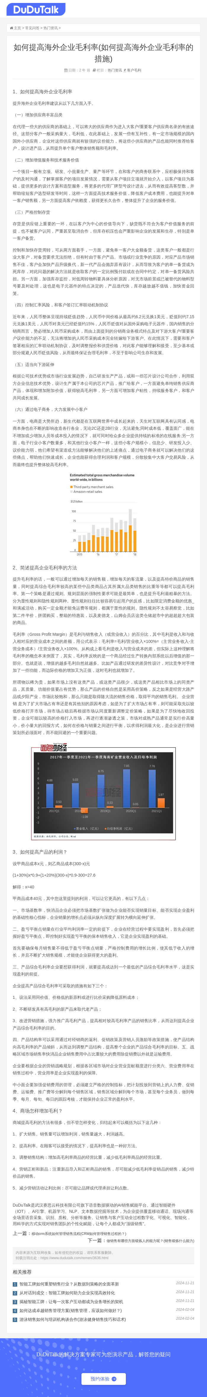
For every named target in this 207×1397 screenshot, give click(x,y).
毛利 (137, 70)
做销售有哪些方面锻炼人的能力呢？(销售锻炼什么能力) (150, 1241)
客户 (130, 70)
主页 (17, 28)
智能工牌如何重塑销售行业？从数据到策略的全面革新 (69, 1284)
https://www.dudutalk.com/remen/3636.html (74, 1258)
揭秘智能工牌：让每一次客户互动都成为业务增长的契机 (71, 1301)
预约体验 (103, 1378)
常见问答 (32, 28)
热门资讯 (51, 28)
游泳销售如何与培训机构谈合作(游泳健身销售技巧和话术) (73, 1319)
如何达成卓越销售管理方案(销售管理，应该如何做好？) (71, 1310)
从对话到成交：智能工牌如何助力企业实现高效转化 (67, 1292)
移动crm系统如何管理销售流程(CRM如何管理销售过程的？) (79, 1234)
